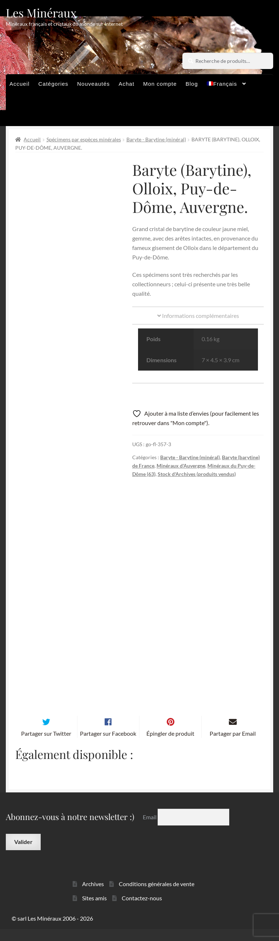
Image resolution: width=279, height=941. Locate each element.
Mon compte (160, 84)
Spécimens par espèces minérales (83, 139)
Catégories (54, 84)
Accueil (19, 84)
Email (150, 828)
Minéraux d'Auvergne (181, 466)
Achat (126, 84)
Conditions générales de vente (156, 895)
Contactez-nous (142, 909)
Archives (93, 895)
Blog (192, 84)
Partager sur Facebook (108, 745)
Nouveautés (93, 84)
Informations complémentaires (198, 315)
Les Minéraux (41, 12)
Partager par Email (233, 745)
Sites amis (94, 909)
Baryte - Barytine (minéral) (156, 139)
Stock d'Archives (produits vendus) (197, 474)
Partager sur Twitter (46, 745)
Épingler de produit (170, 745)
